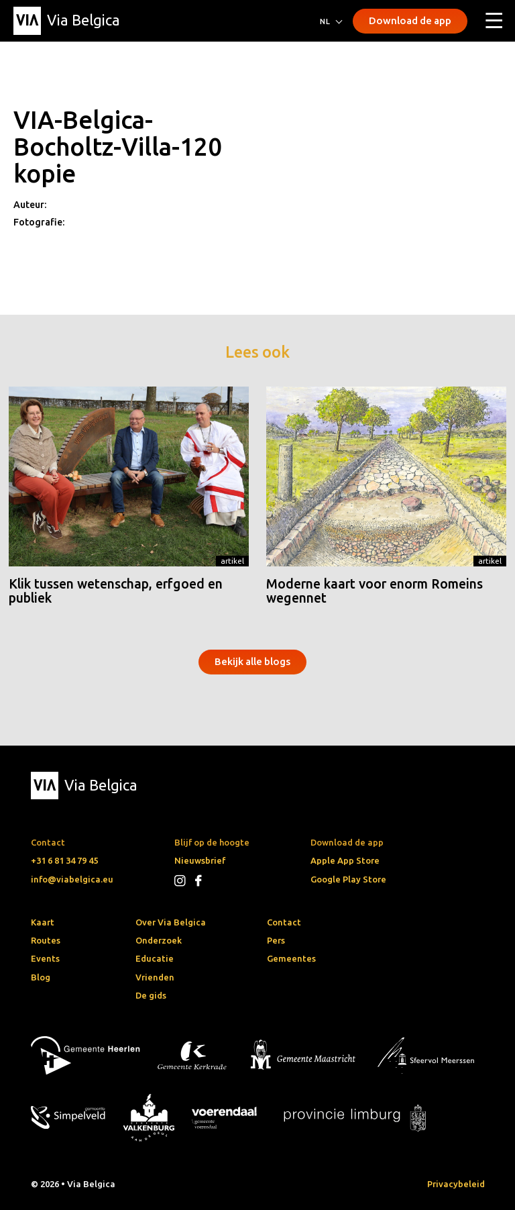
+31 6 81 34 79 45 (64, 860)
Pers (276, 940)
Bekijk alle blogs (252, 661)
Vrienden (154, 977)
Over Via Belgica (170, 922)
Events (45, 958)
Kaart (42, 922)
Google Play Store (348, 879)
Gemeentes (291, 958)
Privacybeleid (456, 1184)
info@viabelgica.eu (72, 879)
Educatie (154, 958)
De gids (150, 995)
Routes (45, 940)
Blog (40, 977)
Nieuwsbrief (199, 860)
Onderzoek (158, 940)
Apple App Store (345, 860)
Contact (284, 922)
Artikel (232, 560)
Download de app (410, 20)
